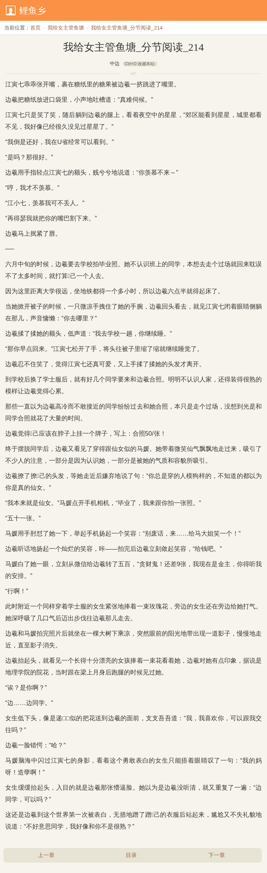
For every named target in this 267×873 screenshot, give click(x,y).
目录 (131, 855)
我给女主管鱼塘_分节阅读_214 (127, 28)
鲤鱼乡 (32, 10)
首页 (35, 28)
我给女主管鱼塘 (66, 28)
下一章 (216, 855)
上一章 (46, 855)
